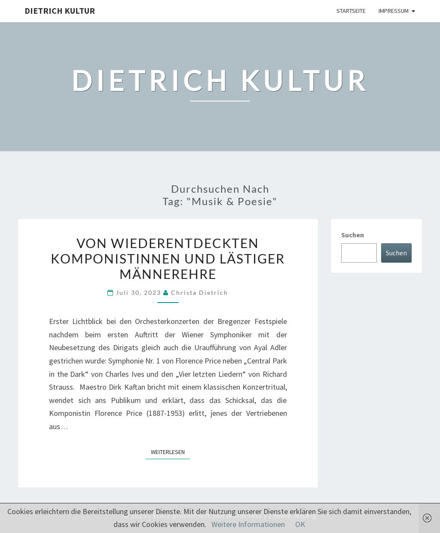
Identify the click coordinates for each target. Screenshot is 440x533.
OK (300, 524)
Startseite (351, 11)
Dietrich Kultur (59, 10)
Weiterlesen (170, 451)
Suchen (352, 234)
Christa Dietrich (199, 292)
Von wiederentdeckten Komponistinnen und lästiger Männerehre (168, 258)
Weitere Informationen (248, 524)
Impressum (394, 11)
